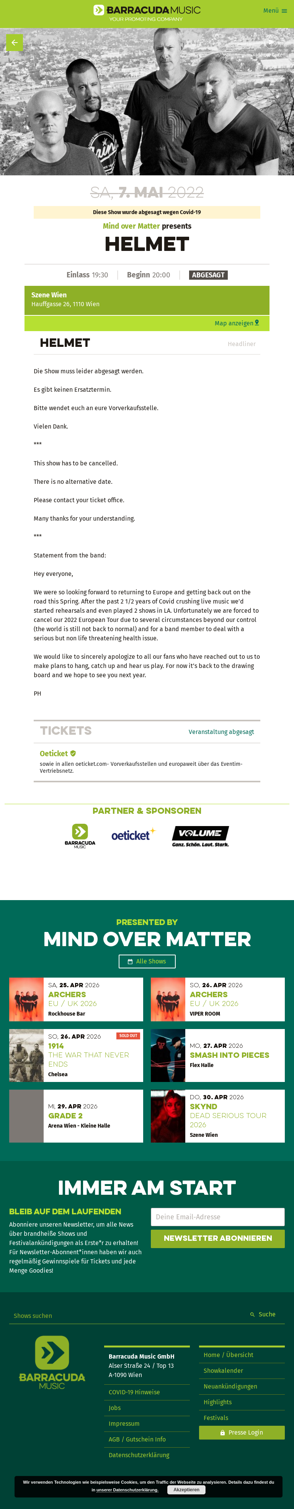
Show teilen (272, 55)
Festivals (216, 1418)
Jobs (115, 1408)
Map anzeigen (234, 323)
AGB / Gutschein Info (137, 1439)
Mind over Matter (131, 226)
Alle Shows (151, 961)
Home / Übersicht (228, 1355)
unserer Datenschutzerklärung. (127, 1490)
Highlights (218, 1402)
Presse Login (246, 1432)
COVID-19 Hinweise (134, 1392)
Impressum (124, 1423)
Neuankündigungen (230, 1386)
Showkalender (223, 1370)
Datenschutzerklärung (139, 1455)
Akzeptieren (186, 1490)
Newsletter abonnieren (218, 1239)
